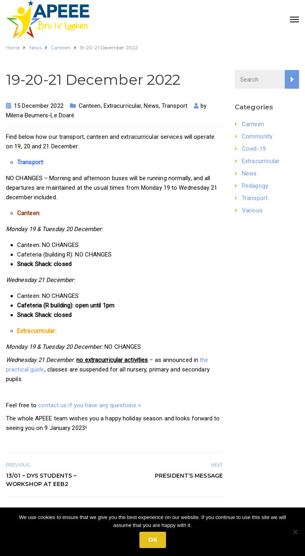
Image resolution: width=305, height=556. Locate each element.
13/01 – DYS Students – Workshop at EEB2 (41, 480)
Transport (174, 105)
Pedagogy (255, 185)
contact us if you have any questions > (89, 405)
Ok (152, 539)
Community (257, 136)
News (151, 105)
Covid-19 (254, 148)
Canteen (90, 105)
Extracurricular (122, 105)
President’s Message (189, 475)
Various (252, 210)
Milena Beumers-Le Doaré (40, 115)
